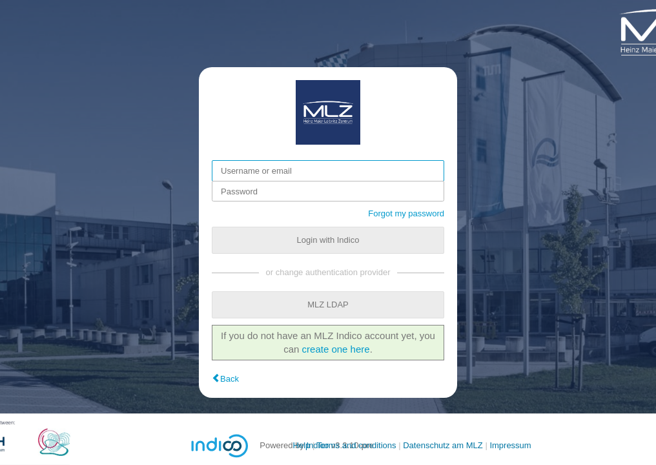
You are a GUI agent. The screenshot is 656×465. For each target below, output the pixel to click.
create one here (336, 349)
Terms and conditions (356, 445)
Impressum (510, 445)
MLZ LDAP (328, 304)
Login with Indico (328, 240)
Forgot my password (406, 213)
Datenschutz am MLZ (443, 445)
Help (302, 445)
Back (229, 379)
